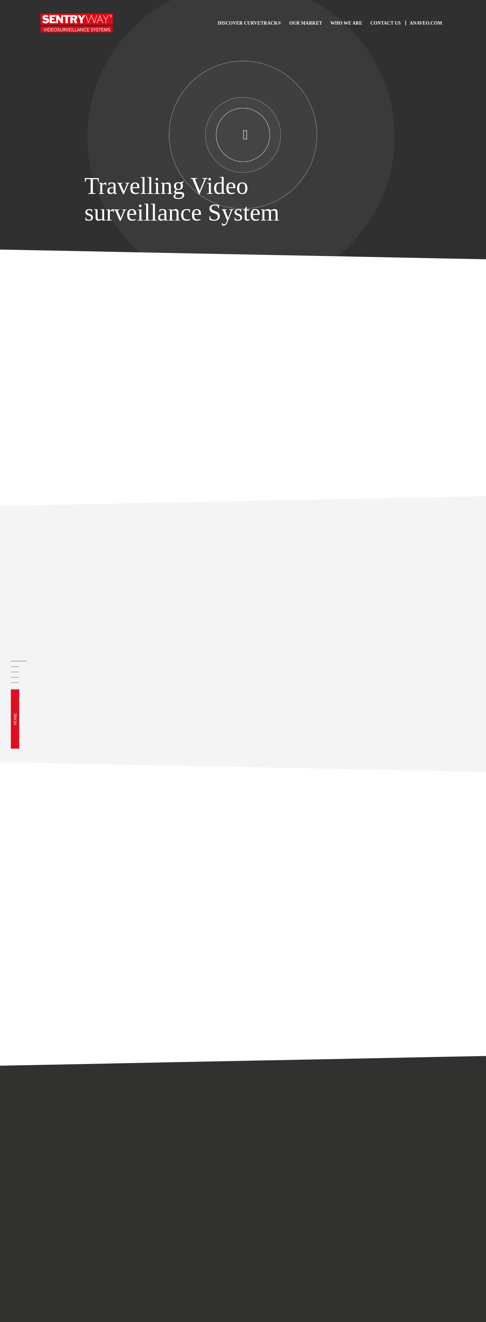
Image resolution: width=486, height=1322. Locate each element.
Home (15, 719)
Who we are (346, 23)
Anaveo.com (425, 23)
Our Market (305, 23)
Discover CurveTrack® (249, 23)
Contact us (385, 23)
